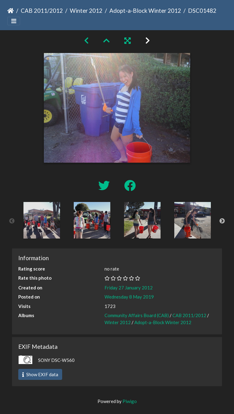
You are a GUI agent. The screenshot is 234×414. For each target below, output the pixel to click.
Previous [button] (12, 221)
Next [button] (222, 221)
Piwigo (129, 401)
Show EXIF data (40, 374)
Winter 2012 (86, 10)
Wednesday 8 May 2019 (129, 296)
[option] (41, 220)
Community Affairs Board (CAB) (137, 315)
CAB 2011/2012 (42, 10)
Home (10, 10)
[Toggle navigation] (13, 21)
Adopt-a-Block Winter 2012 (145, 10)
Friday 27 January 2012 (129, 287)
